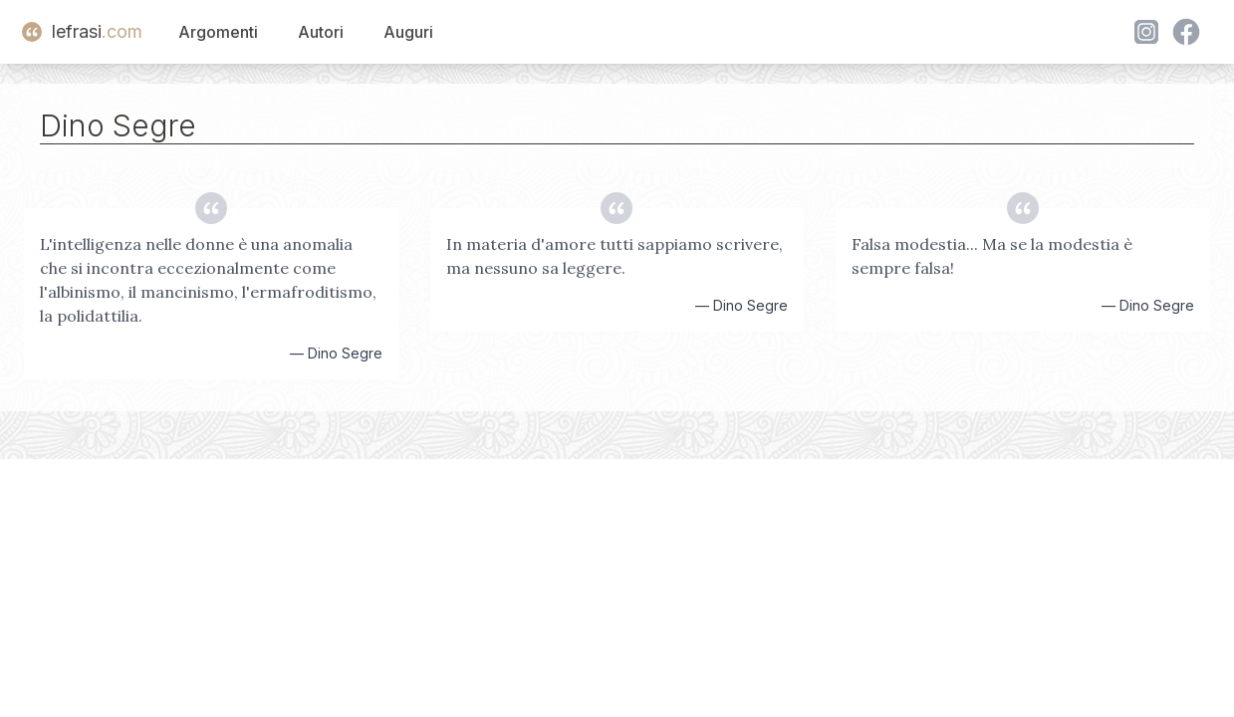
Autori (321, 32)
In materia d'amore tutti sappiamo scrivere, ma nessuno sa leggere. (614, 256)
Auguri (408, 32)
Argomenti (218, 32)
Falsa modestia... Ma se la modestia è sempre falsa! (992, 256)
